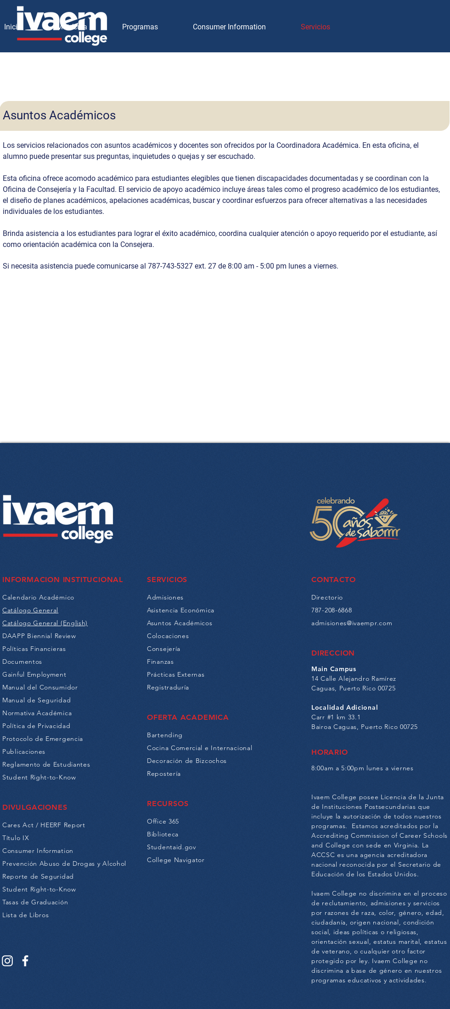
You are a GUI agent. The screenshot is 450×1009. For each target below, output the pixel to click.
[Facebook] (25, 960)
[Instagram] (7, 960)
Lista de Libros (25, 915)
